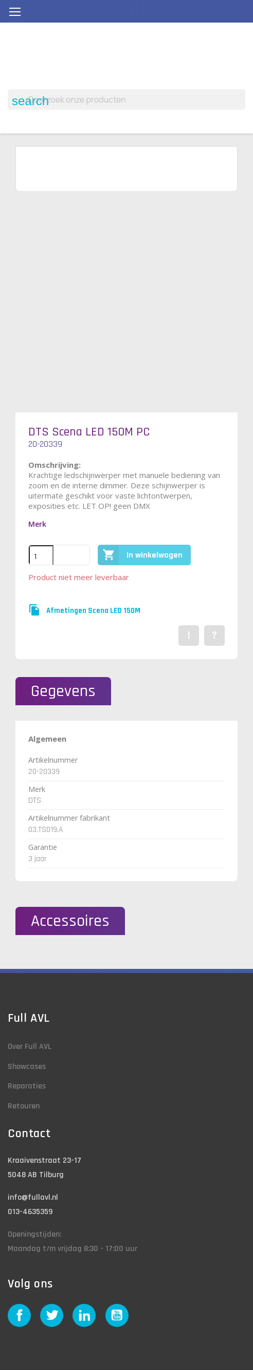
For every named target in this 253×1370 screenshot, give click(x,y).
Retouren (24, 1106)
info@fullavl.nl (33, 1197)
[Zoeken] (126, 99)
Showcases (27, 1066)
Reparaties (27, 1086)
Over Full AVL (29, 1046)
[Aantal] (41, 556)
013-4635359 (30, 1211)
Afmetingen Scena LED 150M (93, 610)
